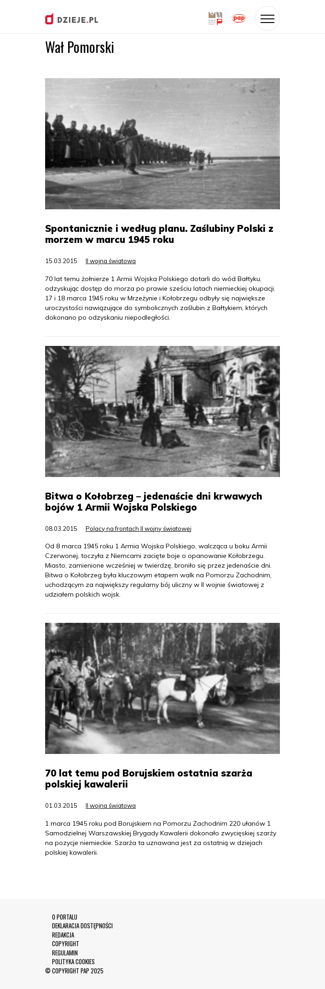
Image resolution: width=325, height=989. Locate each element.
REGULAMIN (65, 953)
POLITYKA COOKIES (73, 961)
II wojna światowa (111, 260)
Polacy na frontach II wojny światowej (139, 528)
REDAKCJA (63, 935)
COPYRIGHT (65, 943)
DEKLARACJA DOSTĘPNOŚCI (82, 925)
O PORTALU (64, 917)
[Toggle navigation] (267, 18)
